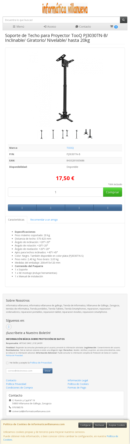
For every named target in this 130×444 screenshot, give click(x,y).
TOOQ (70, 147)
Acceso (49, 26)
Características (16, 219)
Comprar (112, 192)
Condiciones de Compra (19, 387)
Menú (18, 26)
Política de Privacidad (14, 355)
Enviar (48, 370)
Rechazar (99, 425)
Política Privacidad (16, 384)
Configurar (85, 425)
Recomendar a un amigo (44, 219)
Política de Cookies (78, 384)
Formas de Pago (77, 387)
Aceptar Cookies (117, 425)
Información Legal (78, 380)
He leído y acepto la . (31, 362)
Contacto (83, 26)
